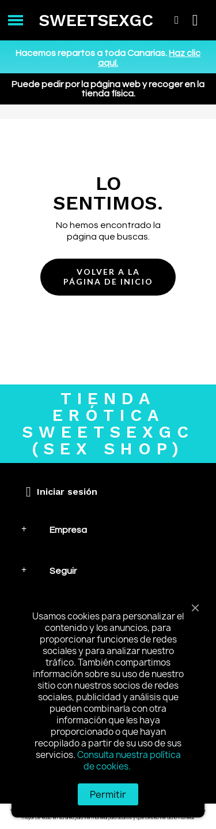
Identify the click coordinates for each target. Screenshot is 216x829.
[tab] (108, 530)
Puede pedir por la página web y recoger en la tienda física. (108, 89)
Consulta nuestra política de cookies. (129, 760)
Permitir (108, 794)
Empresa (68, 530)
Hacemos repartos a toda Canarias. (108, 58)
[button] (108, 277)
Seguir (63, 571)
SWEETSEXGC (96, 20)
